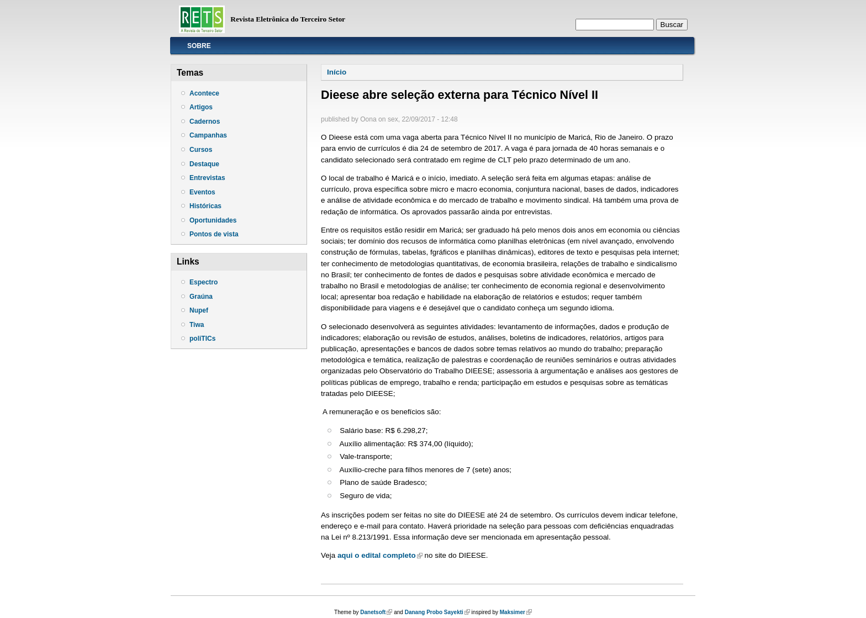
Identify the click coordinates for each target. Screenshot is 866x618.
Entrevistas (207, 178)
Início (336, 72)
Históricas (205, 206)
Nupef (198, 310)
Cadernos (204, 121)
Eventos (202, 192)
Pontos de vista (214, 234)
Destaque (204, 164)
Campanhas (208, 135)
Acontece (204, 93)
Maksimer (516, 612)
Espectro (203, 282)
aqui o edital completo (380, 555)
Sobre (199, 46)
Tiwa (196, 325)
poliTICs (202, 338)
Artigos (201, 107)
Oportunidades (212, 220)
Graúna (201, 296)
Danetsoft (376, 612)
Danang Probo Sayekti (437, 612)
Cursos (200, 150)
